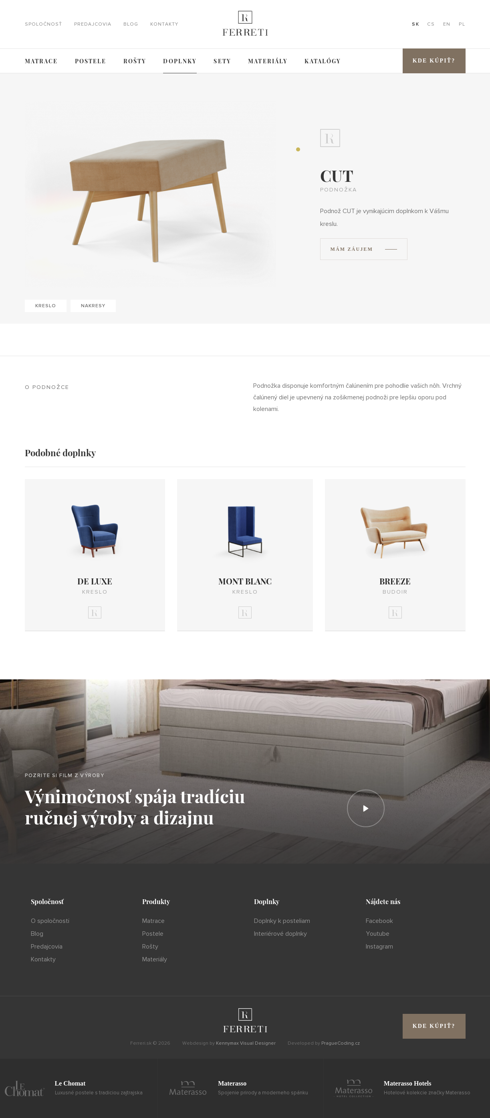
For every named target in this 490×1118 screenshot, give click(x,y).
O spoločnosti (50, 921)
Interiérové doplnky (280, 934)
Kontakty (164, 24)
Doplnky (180, 61)
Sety (222, 61)
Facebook (379, 921)
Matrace (41, 61)
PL (462, 24)
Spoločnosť (43, 24)
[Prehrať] (366, 808)
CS (431, 24)
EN (447, 24)
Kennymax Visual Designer (246, 1043)
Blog (130, 24)
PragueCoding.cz (340, 1043)
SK (415, 24)
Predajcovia (92, 24)
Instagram (379, 947)
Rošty (135, 61)
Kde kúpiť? (434, 61)
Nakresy (93, 306)
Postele (91, 61)
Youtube (377, 934)
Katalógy (322, 61)
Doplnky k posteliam (282, 921)
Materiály (268, 61)
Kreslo (45, 306)
